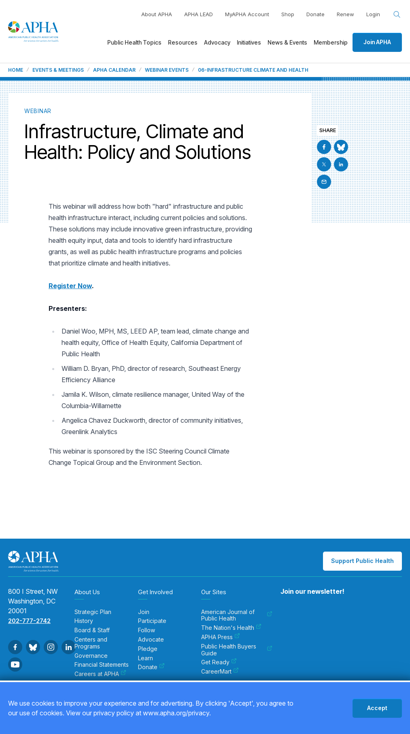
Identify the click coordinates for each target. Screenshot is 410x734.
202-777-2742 (29, 621)
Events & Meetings (58, 70)
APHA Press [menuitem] (220, 637)
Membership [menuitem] (331, 42)
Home (15, 70)
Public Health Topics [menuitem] (134, 42)
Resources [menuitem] (183, 42)
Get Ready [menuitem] (219, 662)
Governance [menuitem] (91, 656)
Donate (315, 14)
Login (373, 14)
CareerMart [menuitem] (220, 671)
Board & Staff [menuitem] (92, 630)
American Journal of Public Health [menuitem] (236, 615)
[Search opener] (397, 14)
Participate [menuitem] (152, 621)
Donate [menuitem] (151, 667)
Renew (345, 14)
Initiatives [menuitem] (249, 42)
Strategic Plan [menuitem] (92, 612)
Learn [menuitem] (145, 658)
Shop (287, 14)
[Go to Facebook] (324, 147)
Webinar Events (167, 70)
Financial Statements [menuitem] (101, 664)
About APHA (156, 14)
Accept (377, 707)
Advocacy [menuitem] (217, 42)
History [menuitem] (83, 621)
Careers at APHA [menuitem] (100, 674)
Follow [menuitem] (146, 630)
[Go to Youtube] (15, 664)
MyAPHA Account (247, 14)
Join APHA (377, 42)
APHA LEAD (198, 14)
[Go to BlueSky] (341, 147)
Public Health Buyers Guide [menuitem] (236, 650)
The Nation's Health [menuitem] (231, 628)
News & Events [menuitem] (287, 42)
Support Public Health (362, 560)
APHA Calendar (114, 70)
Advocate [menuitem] (151, 639)
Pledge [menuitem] (147, 649)
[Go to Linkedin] (341, 164)
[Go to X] (324, 164)
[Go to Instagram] (51, 647)
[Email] (324, 182)
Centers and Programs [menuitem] (90, 643)
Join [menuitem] (143, 612)
